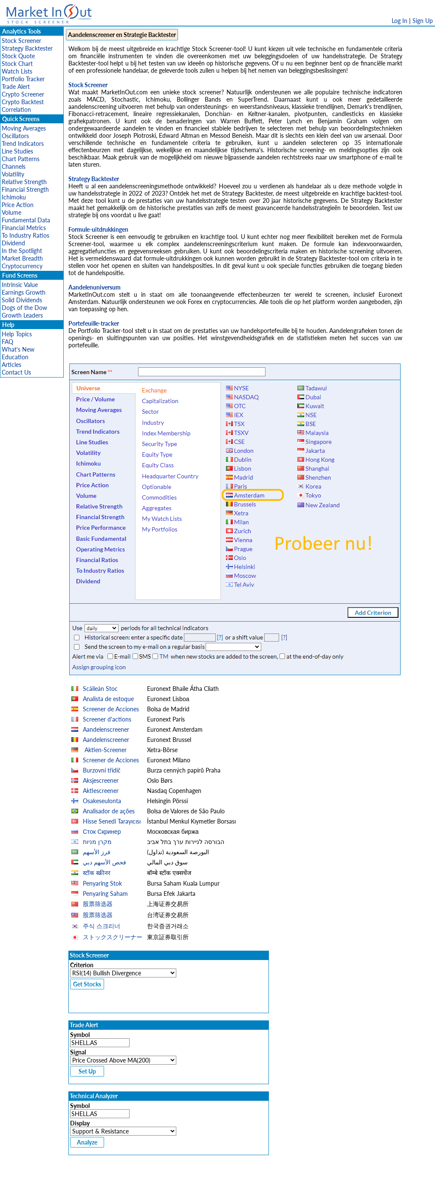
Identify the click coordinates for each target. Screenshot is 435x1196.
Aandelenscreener (106, 729)
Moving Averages (24, 128)
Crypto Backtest (23, 101)
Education (15, 357)
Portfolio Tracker (23, 78)
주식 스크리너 (101, 925)
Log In (399, 20)
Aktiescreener (101, 790)
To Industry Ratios (25, 235)
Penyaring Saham (105, 893)
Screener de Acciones (111, 709)
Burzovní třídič (102, 770)
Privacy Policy (157, 1185)
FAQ (7, 341)
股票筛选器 (98, 903)
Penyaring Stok (102, 883)
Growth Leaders (22, 315)
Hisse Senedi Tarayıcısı (112, 821)
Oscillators (15, 135)
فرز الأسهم (96, 851)
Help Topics (17, 334)
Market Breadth (22, 258)
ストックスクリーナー (112, 936)
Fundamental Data (26, 220)
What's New (18, 349)
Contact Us (16, 372)
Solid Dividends (22, 300)
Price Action (18, 204)
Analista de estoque (108, 698)
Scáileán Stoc (100, 688)
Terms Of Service (203, 1185)
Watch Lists (17, 71)
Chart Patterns (21, 158)
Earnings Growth (23, 292)
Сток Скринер (102, 831)
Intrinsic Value (20, 284)
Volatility (13, 174)
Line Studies (17, 151)
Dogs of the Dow (24, 307)
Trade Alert (16, 86)
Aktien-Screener (105, 749)
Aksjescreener (101, 780)
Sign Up (422, 20)
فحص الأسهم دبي (104, 862)
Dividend (13, 243)
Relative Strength (24, 181)
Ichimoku (14, 197)
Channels (13, 166)
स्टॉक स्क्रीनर (96, 872)
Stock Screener (21, 40)
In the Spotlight (22, 250)
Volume (11, 212)
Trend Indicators (23, 143)
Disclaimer (120, 1185)
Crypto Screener (23, 94)
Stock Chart (17, 63)
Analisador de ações (109, 811)
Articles (11, 364)
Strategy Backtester (27, 48)
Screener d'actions (107, 719)
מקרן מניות (97, 841)
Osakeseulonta (102, 800)
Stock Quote (18, 56)
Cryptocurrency (22, 266)
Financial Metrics (24, 227)
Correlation (16, 109)
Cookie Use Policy (253, 1185)
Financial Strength (25, 189)
